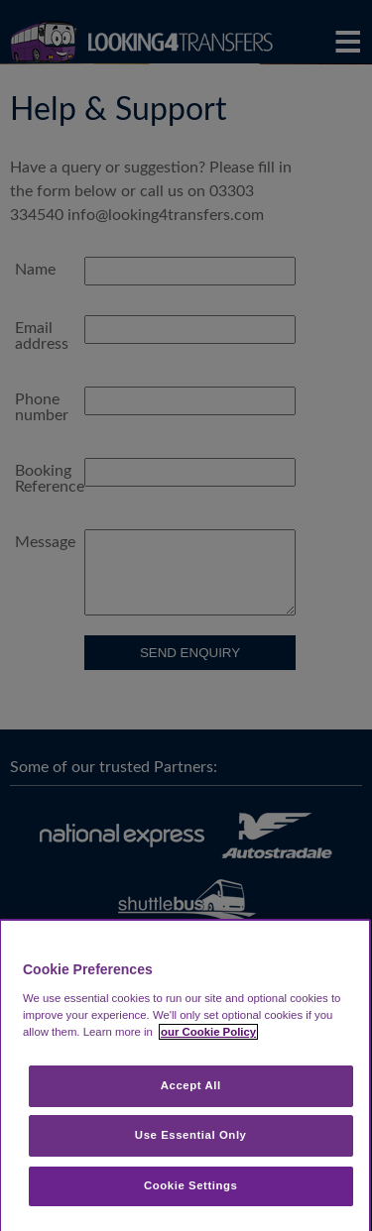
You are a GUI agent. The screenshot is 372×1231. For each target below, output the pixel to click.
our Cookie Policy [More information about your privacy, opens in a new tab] (208, 1032)
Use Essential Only (191, 1135)
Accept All (191, 1085)
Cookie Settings (191, 1185)
